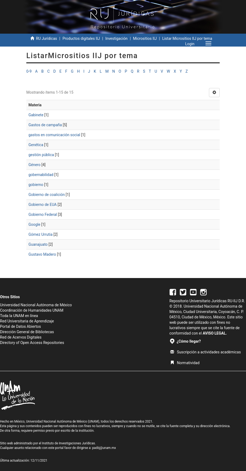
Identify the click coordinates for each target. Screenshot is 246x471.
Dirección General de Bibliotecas (27, 332)
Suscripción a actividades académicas (205, 352)
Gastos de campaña (45, 125)
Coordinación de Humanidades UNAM (31, 310)
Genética (35, 145)
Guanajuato (38, 244)
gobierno (35, 184)
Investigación (116, 38)
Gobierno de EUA (42, 204)
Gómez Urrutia (40, 234)
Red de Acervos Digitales (20, 337)
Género (34, 165)
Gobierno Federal (42, 214)
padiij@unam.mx (104, 448)
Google (34, 224)
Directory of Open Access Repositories (32, 342)
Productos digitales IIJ (81, 38)
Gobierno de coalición (46, 194)
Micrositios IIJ (145, 38)
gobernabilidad (40, 175)
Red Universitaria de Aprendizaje (27, 321)
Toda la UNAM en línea (19, 316)
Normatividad (185, 363)
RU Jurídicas (46, 38)
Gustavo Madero (42, 254)
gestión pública (41, 155)
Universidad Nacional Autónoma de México (36, 305)
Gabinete (36, 115)
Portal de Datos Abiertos (20, 326)
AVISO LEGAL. (215, 333)
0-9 (29, 71)
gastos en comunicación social (54, 135)
